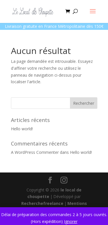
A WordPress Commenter (35, 152)
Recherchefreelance (42, 203)
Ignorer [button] (70, 221)
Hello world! (22, 128)
